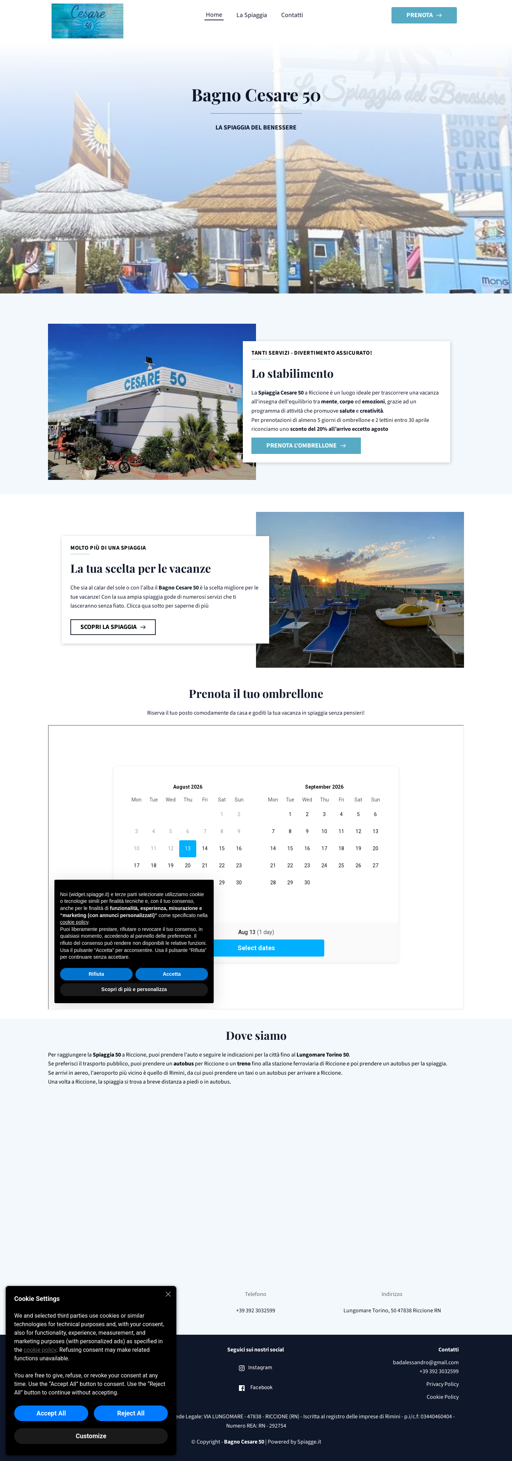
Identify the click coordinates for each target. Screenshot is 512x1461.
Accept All (51, 1413)
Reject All (130, 1413)
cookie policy (40, 1349)
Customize (91, 1436)
